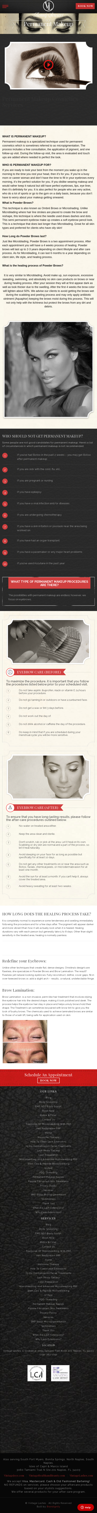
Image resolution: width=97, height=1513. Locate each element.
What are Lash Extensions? (48, 1208)
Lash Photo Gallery (48, 1150)
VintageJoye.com (14, 1475)
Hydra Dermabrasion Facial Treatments (48, 1146)
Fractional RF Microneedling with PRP (48, 1124)
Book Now (48, 1080)
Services (48, 1190)
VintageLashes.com (81, 1475)
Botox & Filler (48, 1115)
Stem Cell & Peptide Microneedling (48, 1164)
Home (48, 1133)
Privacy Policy (48, 1186)
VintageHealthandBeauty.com (47, 1475)
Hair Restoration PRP (48, 1128)
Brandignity (53, 1506)
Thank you (48, 1203)
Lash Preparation (48, 1155)
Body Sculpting (48, 1102)
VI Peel (48, 1168)
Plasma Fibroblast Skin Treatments (48, 1181)
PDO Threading (48, 1172)
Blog (48, 1097)
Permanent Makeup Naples (48, 1177)
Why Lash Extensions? (48, 1212)
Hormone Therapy (48, 1137)
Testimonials (48, 1199)
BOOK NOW (85, 5)
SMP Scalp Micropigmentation (48, 1194)
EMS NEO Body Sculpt (48, 1106)
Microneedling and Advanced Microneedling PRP (48, 1159)
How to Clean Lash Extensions (48, 1141)
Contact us (48, 1119)
